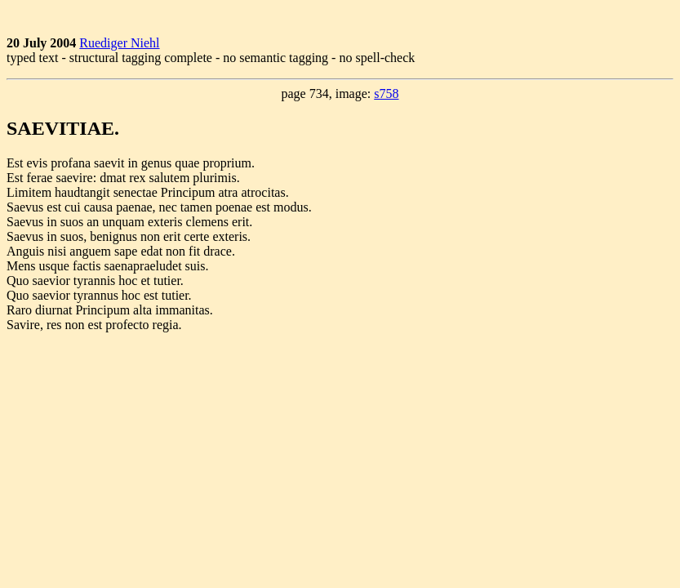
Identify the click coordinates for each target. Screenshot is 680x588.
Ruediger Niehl (119, 43)
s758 (386, 93)
